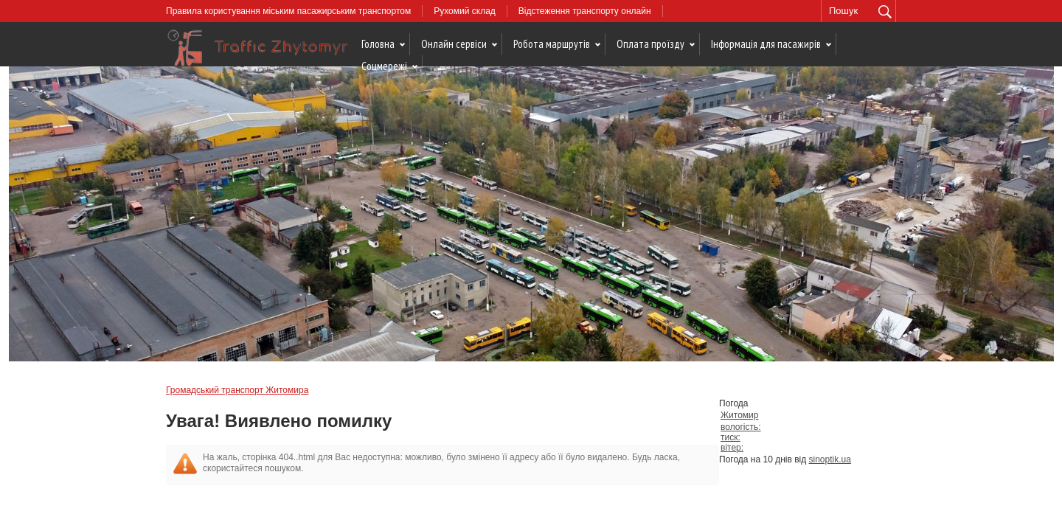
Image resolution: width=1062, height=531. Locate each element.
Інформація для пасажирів (766, 44)
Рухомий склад (465, 11)
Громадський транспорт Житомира (237, 390)
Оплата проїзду (650, 44)
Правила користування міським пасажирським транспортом (288, 11)
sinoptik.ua (830, 459)
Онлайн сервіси (454, 44)
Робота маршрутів (551, 44)
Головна (378, 44)
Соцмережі (384, 66)
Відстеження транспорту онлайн (584, 11)
